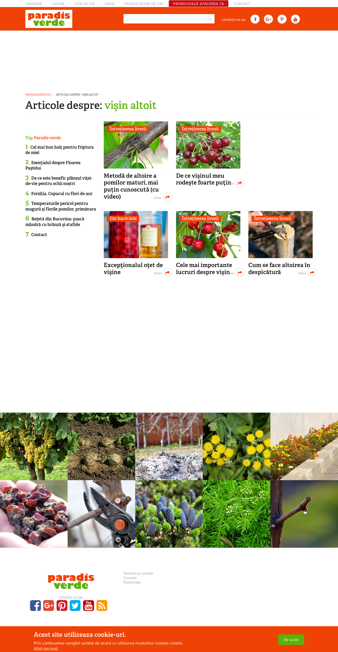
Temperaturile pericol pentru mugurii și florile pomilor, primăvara (60, 206)
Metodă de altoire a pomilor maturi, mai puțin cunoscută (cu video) (131, 186)
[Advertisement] (169, 59)
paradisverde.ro (38, 95)
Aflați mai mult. (46, 648)
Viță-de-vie (84, 4)
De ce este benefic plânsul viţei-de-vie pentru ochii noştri (58, 180)
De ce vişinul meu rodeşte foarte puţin (203, 179)
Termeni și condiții (138, 573)
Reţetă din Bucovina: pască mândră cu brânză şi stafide (54, 221)
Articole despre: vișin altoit (77, 95)
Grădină (34, 4)
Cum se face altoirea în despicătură (279, 268)
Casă (109, 4)
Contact (242, 4)
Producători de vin (143, 4)
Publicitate (132, 582)
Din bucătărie (123, 218)
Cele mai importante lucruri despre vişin (204, 268)
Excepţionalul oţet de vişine (133, 268)
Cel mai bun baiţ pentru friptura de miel (59, 149)
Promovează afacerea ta (198, 4)
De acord (291, 639)
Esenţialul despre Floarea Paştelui (53, 165)
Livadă (58, 4)
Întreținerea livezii (128, 129)
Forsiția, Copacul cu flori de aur (61, 193)
